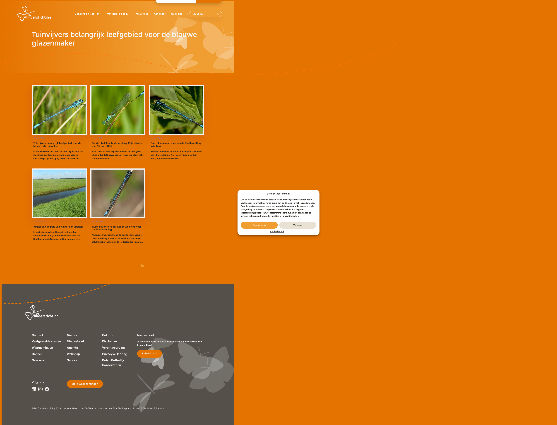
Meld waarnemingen (85, 383)
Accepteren (259, 225)
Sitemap (160, 408)
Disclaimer (148, 408)
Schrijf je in (149, 353)
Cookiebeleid (277, 231)
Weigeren (298, 225)
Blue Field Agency (122, 408)
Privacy (137, 408)
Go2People (90, 408)
